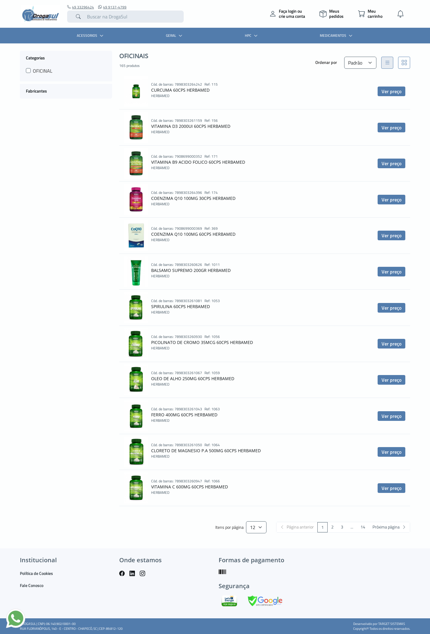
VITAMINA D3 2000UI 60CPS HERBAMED (190, 126)
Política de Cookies (36, 573)
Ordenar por (326, 62)
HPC (252, 35)
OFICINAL (42, 70)
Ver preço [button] (391, 91)
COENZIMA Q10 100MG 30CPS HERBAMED (193, 198)
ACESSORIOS (91, 35)
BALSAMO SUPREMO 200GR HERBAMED (191, 270)
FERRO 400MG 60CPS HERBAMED (184, 415)
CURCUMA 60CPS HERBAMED (180, 90)
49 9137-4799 (112, 7)
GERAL (175, 35)
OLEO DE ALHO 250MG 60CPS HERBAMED (192, 378)
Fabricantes (36, 91)
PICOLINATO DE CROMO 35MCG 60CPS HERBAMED (202, 342)
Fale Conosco (31, 585)
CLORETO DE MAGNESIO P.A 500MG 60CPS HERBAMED (206, 450)
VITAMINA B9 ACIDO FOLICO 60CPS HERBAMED (198, 162)
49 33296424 (80, 7)
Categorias (35, 58)
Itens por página (229, 527)
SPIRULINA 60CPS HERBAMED (180, 306)
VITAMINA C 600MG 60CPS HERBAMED (189, 487)
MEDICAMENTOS (337, 35)
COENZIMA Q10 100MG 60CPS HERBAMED (193, 234)
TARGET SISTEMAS (391, 623)
